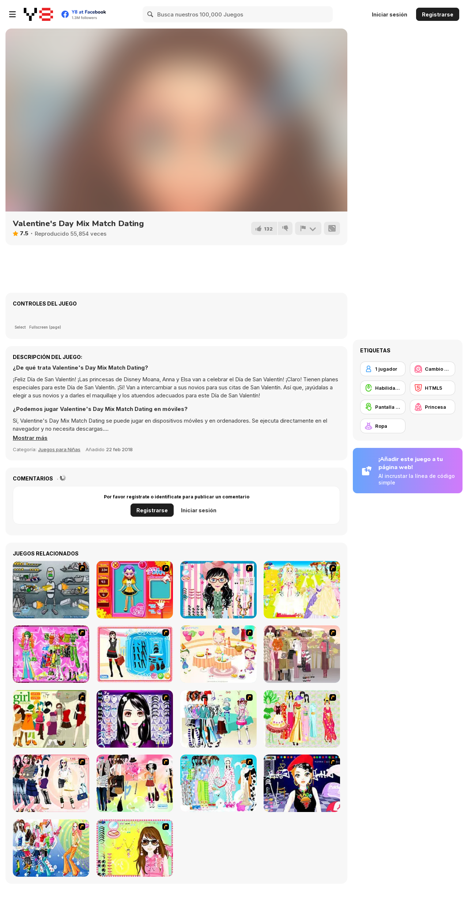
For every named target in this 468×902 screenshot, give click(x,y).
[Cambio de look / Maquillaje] (432, 369)
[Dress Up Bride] (302, 589)
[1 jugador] (382, 369)
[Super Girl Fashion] (51, 719)
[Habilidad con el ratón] (382, 388)
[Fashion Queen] (135, 654)
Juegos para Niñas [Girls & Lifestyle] (59, 449)
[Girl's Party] (218, 654)
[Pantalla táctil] (382, 407)
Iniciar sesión (389, 14)
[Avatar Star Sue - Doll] (135, 589)
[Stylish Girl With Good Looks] (302, 783)
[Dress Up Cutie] (218, 589)
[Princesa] (432, 407)
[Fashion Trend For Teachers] (302, 654)
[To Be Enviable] (135, 848)
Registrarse (437, 14)
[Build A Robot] (51, 589)
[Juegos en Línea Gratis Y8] (38, 14)
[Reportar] (308, 228)
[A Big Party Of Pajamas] (218, 783)
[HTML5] (432, 388)
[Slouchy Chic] (135, 783)
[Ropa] (382, 426)
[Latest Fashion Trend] (51, 848)
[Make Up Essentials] (135, 719)
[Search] (151, 14)
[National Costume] (302, 719)
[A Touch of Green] (51, 654)
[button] (30, 438)
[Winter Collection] (218, 719)
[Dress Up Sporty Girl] (51, 783)
